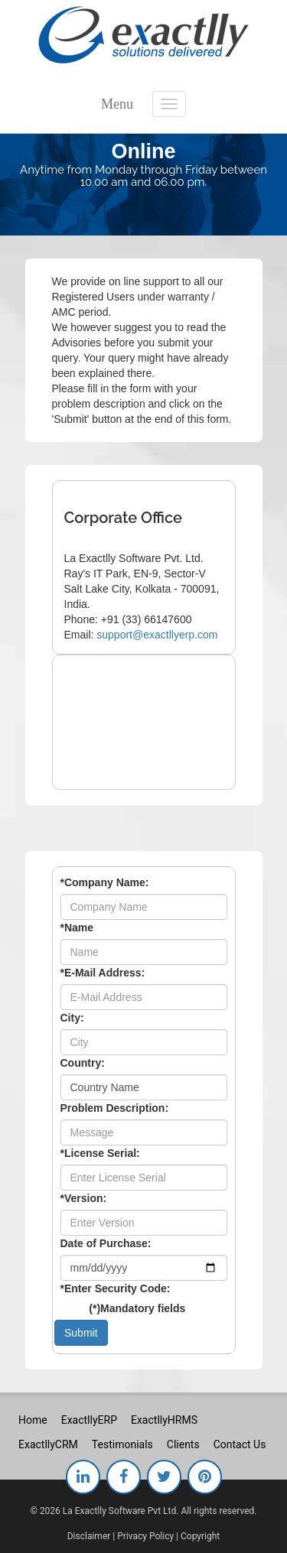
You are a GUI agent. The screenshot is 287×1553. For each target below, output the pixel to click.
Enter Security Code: (115, 1288)
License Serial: (100, 1153)
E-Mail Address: (102, 973)
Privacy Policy (145, 1536)
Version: (83, 1198)
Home (32, 1420)
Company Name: (104, 882)
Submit (81, 1333)
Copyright (200, 1536)
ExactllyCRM (48, 1444)
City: (72, 1018)
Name (77, 927)
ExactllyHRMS (164, 1420)
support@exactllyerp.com (156, 635)
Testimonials (122, 1444)
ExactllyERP (89, 1420)
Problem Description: (114, 1108)
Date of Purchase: (106, 1243)
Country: (82, 1063)
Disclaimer (89, 1536)
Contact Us (240, 1444)
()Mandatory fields (137, 1308)
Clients (183, 1444)
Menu (117, 104)
